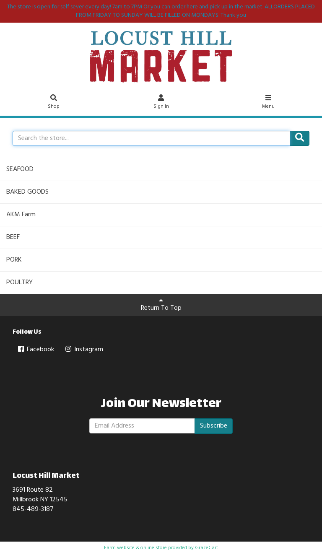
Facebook (35, 349)
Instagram (83, 349)
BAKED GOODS (27, 192)
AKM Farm (21, 214)
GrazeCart (206, 548)
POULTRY (19, 282)
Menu (268, 103)
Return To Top (161, 305)
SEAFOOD (20, 169)
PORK (14, 259)
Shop (53, 103)
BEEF (13, 237)
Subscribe (213, 425)
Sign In (161, 103)
